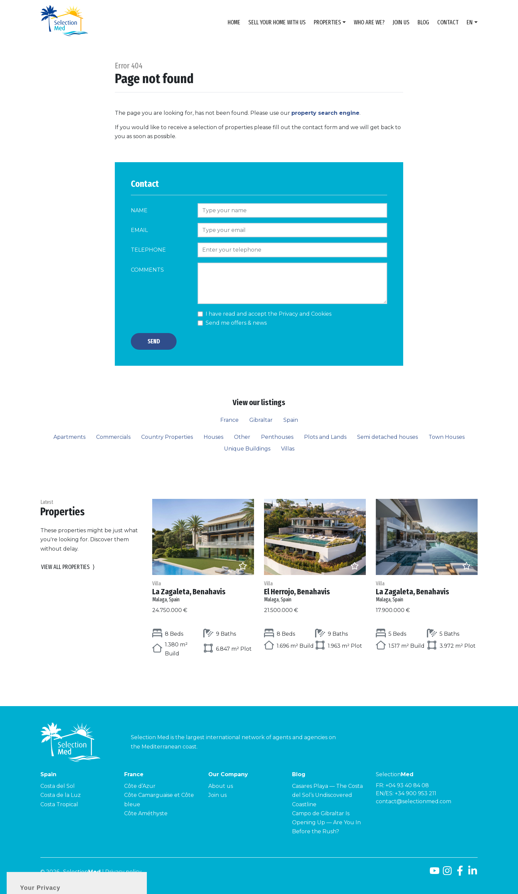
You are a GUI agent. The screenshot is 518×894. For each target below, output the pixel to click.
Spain (290, 420)
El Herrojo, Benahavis (315, 591)
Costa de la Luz (60, 795)
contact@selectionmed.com (413, 801)
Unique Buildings (247, 448)
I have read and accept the (268, 314)
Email (139, 230)
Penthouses (277, 437)
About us (220, 786)
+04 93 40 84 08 (407, 785)
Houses (213, 437)
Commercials (113, 437)
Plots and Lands (325, 437)
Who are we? (369, 22)
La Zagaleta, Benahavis (203, 591)
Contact (448, 22)
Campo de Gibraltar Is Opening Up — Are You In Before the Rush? (326, 822)
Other (242, 437)
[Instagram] (447, 873)
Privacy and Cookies (305, 314)
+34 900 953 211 (415, 793)
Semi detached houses (387, 437)
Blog (423, 22)
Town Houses (447, 437)
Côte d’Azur (140, 786)
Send (154, 341)
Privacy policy (123, 872)
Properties (327, 22)
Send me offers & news (236, 323)
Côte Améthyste (146, 813)
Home (234, 22)
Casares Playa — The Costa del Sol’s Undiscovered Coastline (327, 795)
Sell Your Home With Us (277, 22)
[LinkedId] (473, 873)
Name (139, 210)
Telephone (148, 250)
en (470, 22)
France (229, 420)
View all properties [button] (68, 567)
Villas (287, 448)
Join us (401, 22)
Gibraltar (261, 420)
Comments (147, 270)
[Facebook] (460, 873)
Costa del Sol (57, 786)
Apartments (69, 437)
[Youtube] (435, 873)
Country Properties (167, 437)
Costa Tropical (59, 804)
